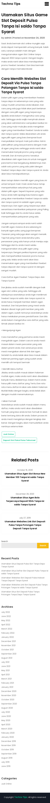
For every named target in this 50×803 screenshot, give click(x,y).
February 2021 (7, 683)
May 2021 (5, 670)
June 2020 (6, 716)
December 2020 (8, 691)
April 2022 (5, 624)
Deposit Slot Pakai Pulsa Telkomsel (19, 440)
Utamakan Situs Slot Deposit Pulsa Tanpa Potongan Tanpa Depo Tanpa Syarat (20, 593)
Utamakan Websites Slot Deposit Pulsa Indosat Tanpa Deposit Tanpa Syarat (23, 579)
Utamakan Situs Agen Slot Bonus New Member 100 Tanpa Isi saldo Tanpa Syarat (25, 477)
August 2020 (7, 708)
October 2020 (7, 699)
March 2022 (6, 628)
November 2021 (8, 645)
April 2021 (5, 674)
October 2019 (7, 749)
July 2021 (5, 662)
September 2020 (9, 703)
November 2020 (8, 695)
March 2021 (6, 678)
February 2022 (7, 633)
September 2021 (8, 653)
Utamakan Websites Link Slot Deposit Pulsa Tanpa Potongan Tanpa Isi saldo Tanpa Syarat (24, 586)
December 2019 (8, 741)
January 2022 (7, 637)
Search (4, 541)
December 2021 (8, 641)
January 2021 (7, 687)
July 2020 (5, 712)
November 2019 (8, 745)
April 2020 (5, 724)
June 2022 (6, 616)
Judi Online (8, 434)
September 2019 (8, 753)
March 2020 (6, 728)
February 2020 (8, 733)
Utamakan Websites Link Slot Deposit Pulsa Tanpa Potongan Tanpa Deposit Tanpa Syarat (25, 525)
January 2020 (7, 737)
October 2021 (7, 649)
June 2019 (5, 766)
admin (8, 37)
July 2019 (5, 762)
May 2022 (5, 620)
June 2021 (5, 666)
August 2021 (6, 658)
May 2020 (5, 720)
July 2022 (5, 612)
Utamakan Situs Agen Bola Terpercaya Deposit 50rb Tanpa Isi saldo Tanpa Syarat (25, 501)
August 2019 (6, 758)
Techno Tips (10, 4)
